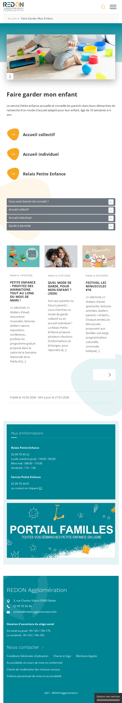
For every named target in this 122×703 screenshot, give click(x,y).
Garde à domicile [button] (61, 226)
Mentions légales (86, 656)
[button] (109, 374)
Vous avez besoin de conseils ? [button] (61, 202)
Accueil (12, 18)
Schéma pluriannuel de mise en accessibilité (34, 676)
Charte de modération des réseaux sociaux (33, 669)
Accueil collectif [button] (61, 210)
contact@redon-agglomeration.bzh (35, 612)
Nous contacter (23, 647)
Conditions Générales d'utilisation (27, 656)
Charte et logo (62, 656)
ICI (40, 488)
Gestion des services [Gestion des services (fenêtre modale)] (108, 698)
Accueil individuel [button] (61, 218)
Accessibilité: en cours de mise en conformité (35, 663)
